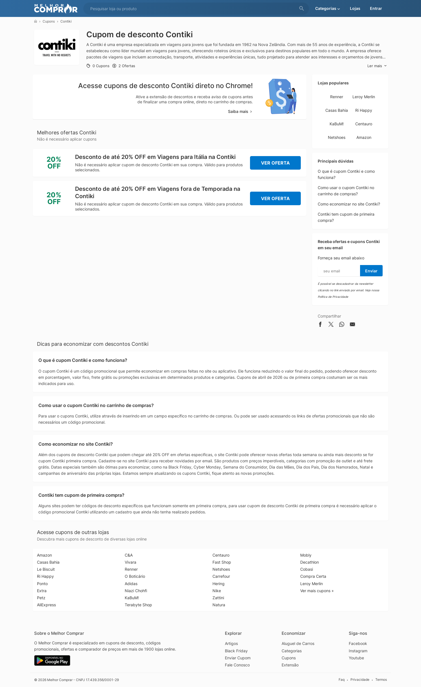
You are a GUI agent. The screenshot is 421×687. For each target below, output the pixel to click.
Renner (336, 96)
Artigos (231, 643)
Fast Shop (221, 562)
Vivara (130, 562)
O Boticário (135, 576)
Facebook (358, 643)
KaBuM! (337, 123)
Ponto (42, 583)
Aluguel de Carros (298, 643)
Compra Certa (313, 576)
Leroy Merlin (363, 96)
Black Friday (236, 650)
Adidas (131, 583)
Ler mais (377, 66)
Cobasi (306, 569)
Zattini (218, 597)
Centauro (363, 123)
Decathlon (309, 562)
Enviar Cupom (238, 657)
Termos (381, 680)
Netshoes (336, 137)
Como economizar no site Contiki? (349, 204)
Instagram (358, 650)
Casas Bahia (336, 110)
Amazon (363, 137)
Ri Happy (363, 110)
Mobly (306, 555)
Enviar (371, 270)
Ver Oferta (275, 163)
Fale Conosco (237, 664)
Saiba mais (240, 111)
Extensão (290, 664)
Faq (342, 680)
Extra (42, 590)
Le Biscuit (46, 569)
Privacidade (359, 680)
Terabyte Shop (138, 604)
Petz (41, 597)
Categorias (292, 650)
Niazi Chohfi (136, 590)
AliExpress (46, 604)
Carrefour (221, 576)
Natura (218, 604)
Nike (216, 590)
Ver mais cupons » (317, 590)
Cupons (49, 21)
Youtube (356, 657)
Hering (218, 583)
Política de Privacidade (333, 296)
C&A (129, 555)
